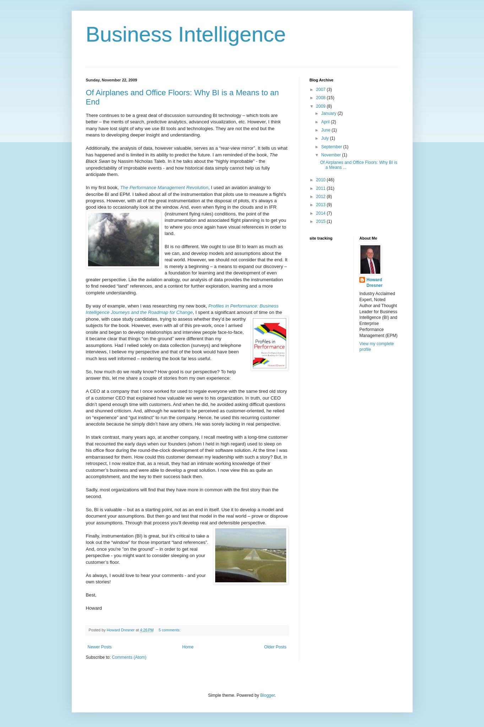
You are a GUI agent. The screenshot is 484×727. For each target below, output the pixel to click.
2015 (321, 221)
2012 (321, 196)
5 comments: (170, 630)
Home (188, 647)
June (326, 130)
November (331, 155)
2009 (321, 106)
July (325, 138)
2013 (321, 204)
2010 (321, 179)
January (329, 113)
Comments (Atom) (129, 657)
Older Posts (275, 647)
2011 (321, 188)
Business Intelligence (186, 34)
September (332, 146)
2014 (321, 213)
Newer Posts (100, 647)
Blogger (267, 695)
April (326, 121)
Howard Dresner (374, 282)
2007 (321, 89)
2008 (321, 97)
